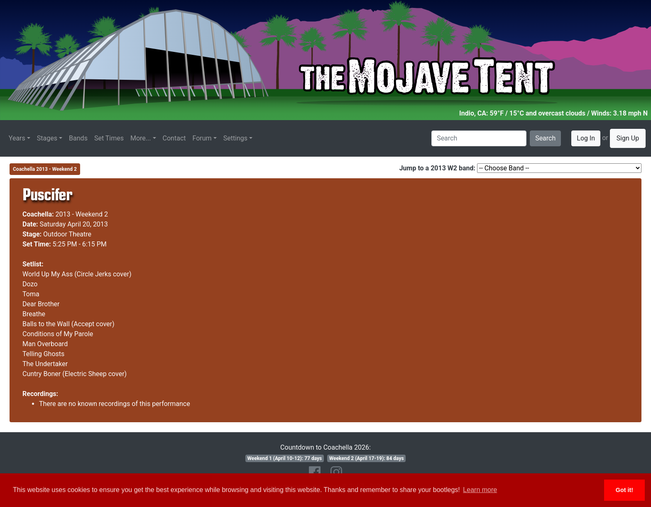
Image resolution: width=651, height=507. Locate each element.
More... (140, 138)
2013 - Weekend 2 (82, 214)
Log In (586, 138)
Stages (47, 138)
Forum (202, 138)
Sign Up (628, 138)
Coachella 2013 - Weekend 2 (45, 169)
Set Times (109, 138)
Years (17, 138)
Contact (174, 138)
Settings (235, 138)
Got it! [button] (624, 490)
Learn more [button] (480, 489)
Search (545, 138)
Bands (78, 138)
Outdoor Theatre (67, 234)
